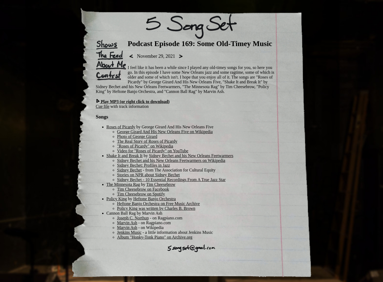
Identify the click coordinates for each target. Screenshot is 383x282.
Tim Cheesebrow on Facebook (143, 189)
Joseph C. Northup (133, 218)
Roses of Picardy (120, 127)
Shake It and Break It (124, 155)
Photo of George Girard (137, 136)
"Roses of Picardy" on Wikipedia (145, 146)
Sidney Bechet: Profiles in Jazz (143, 165)
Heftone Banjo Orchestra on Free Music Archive (158, 203)
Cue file (102, 106)
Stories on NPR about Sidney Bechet (148, 175)
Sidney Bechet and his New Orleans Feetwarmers (191, 155)
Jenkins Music (129, 232)
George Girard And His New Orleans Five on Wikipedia (165, 131)
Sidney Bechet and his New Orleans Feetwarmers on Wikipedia (171, 160)
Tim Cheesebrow (160, 184)
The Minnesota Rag (123, 184)
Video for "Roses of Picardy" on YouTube (152, 151)
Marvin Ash (127, 222)
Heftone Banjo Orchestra (154, 199)
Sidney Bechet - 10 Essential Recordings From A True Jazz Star (171, 179)
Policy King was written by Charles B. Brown (156, 208)
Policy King (116, 199)
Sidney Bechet (129, 170)
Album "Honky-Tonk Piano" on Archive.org (154, 237)
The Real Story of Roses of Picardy (147, 141)
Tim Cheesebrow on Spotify (141, 194)
